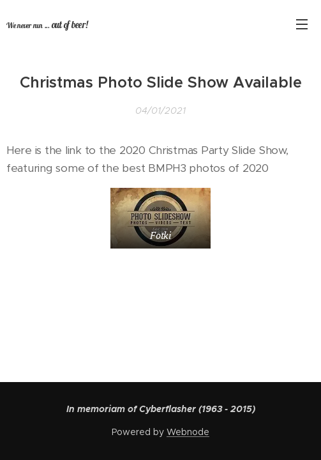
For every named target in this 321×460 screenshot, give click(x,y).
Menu (302, 24)
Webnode (188, 432)
